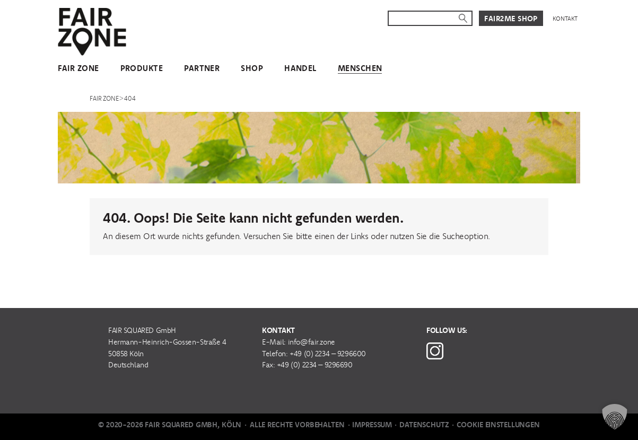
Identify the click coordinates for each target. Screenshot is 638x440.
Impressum (372, 424)
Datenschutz (424, 424)
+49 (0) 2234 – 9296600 (328, 353)
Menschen (360, 68)
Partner (202, 68)
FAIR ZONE (78, 68)
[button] (614, 416)
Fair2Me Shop (511, 18)
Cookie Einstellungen (498, 424)
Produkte (141, 68)
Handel (300, 68)
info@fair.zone (311, 342)
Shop (252, 68)
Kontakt (565, 18)
